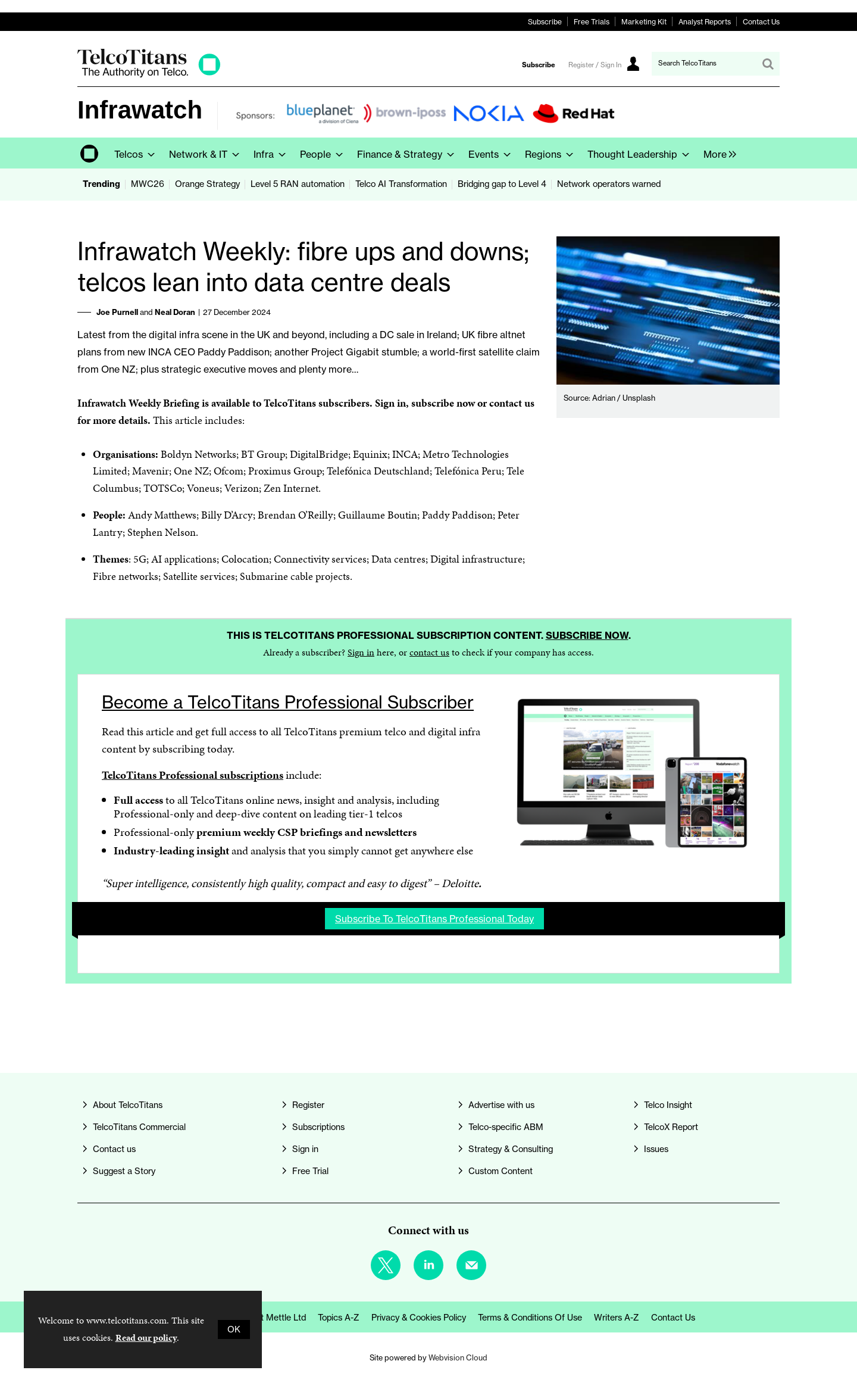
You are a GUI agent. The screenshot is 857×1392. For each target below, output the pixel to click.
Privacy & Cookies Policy (418, 1317)
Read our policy (146, 1337)
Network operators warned (609, 184)
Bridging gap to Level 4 (502, 184)
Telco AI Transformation (401, 184)
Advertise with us (501, 1105)
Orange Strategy (207, 184)
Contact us (114, 1149)
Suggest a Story (124, 1171)
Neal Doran (175, 312)
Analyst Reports (704, 21)
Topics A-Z (338, 1317)
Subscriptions (318, 1127)
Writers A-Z (616, 1317)
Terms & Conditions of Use (530, 1317)
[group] (716, 153)
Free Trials (591, 21)
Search (767, 63)
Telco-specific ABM (505, 1127)
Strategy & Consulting (510, 1149)
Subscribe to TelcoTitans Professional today (434, 919)
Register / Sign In (594, 65)
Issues (656, 1149)
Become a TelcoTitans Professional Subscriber (288, 702)
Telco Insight (668, 1105)
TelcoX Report (671, 1127)
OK (233, 1329)
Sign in (361, 652)
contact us (429, 652)
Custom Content (500, 1171)
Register (308, 1105)
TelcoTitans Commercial (139, 1127)
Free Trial (310, 1171)
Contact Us (761, 21)
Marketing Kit (644, 21)
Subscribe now (587, 635)
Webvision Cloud (457, 1357)
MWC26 (147, 184)
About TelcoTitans (127, 1105)
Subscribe (545, 21)
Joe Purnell (117, 312)
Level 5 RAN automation (298, 184)
